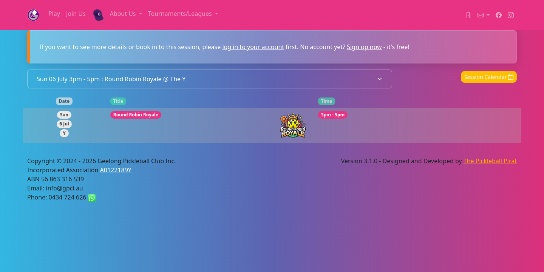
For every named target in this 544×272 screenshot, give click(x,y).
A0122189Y (115, 170)
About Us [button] (124, 13)
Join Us (76, 13)
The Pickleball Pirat (490, 161)
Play (54, 13)
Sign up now (364, 47)
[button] (483, 15)
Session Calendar (488, 76)
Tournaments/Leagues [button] (180, 13)
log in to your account (253, 47)
